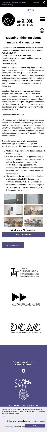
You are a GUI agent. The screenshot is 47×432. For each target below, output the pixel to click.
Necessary (9, 427)
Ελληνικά (36, 2)
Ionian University (7, 5)
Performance (20, 427)
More (3, 417)
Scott (23, 235)
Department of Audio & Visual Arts (23, 406)
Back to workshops (13, 245)
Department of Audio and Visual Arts (14, 2)
